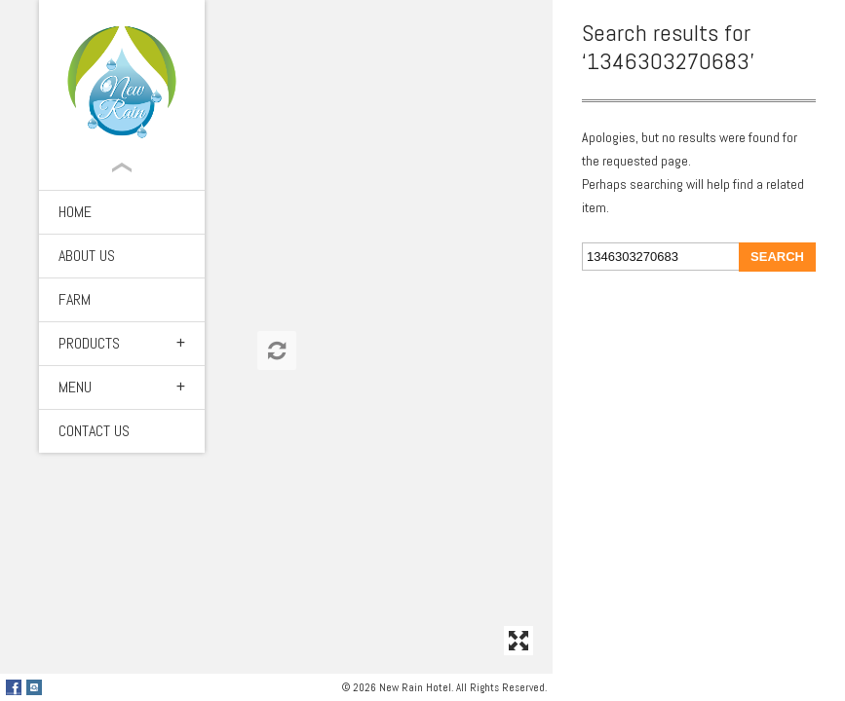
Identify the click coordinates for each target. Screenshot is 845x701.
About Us (86, 255)
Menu (75, 387)
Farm (74, 299)
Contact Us (94, 431)
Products (89, 343)
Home (75, 212)
